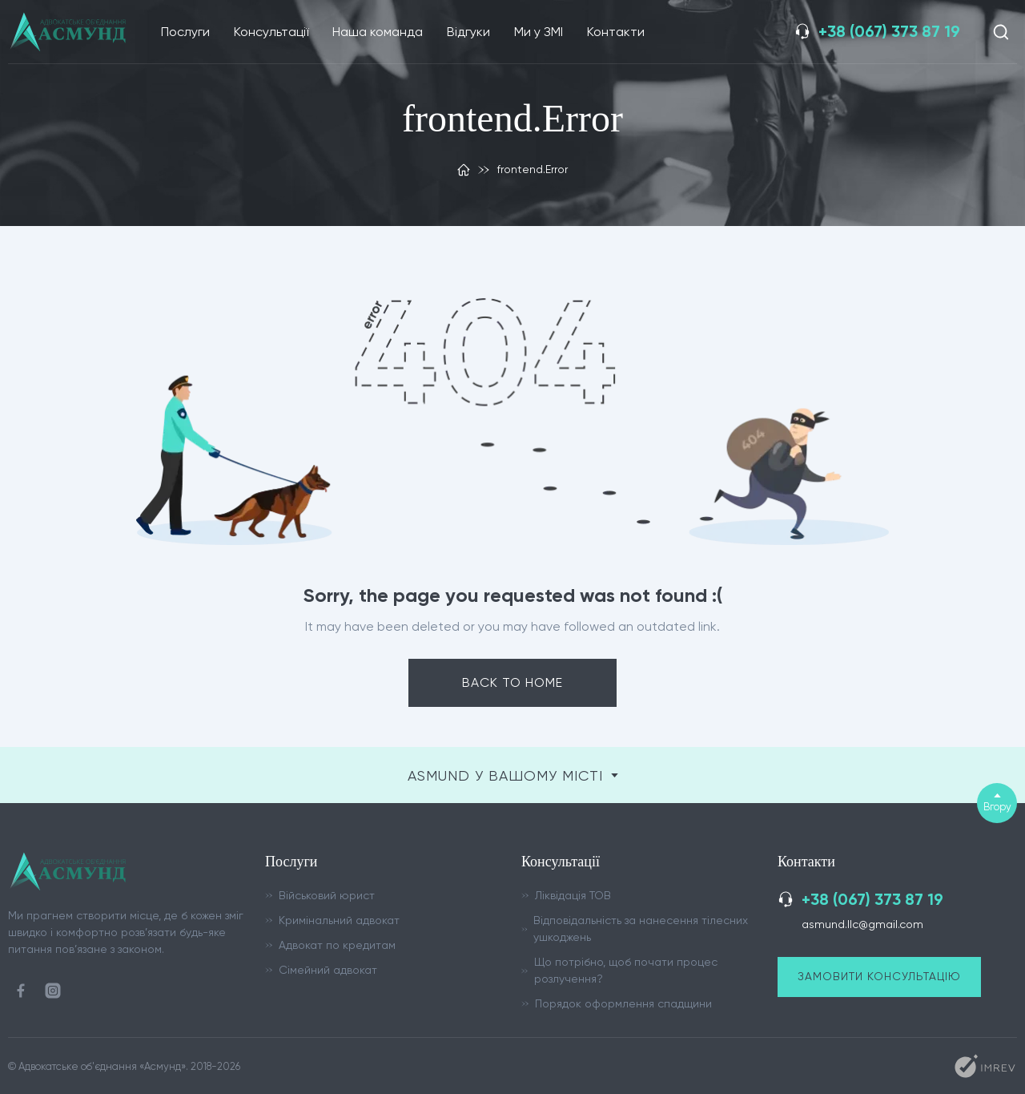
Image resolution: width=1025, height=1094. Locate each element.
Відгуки (468, 31)
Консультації (271, 31)
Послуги (185, 31)
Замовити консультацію (879, 976)
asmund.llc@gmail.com (862, 924)
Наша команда (377, 31)
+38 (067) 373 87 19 (889, 31)
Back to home (512, 682)
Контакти (616, 31)
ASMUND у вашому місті (513, 775)
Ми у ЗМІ (538, 31)
